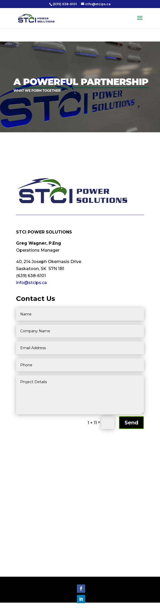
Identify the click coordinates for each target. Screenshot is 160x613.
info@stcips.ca (31, 282)
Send (131, 422)
